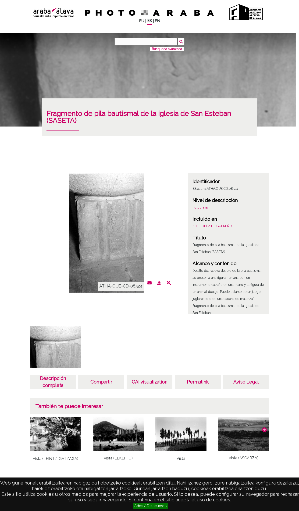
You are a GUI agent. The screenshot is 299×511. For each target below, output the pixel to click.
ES (149, 21)
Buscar (181, 41)
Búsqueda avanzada (167, 49)
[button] (264, 429)
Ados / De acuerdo (150, 506)
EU (141, 21)
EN (157, 21)
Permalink (198, 382)
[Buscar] (146, 41)
